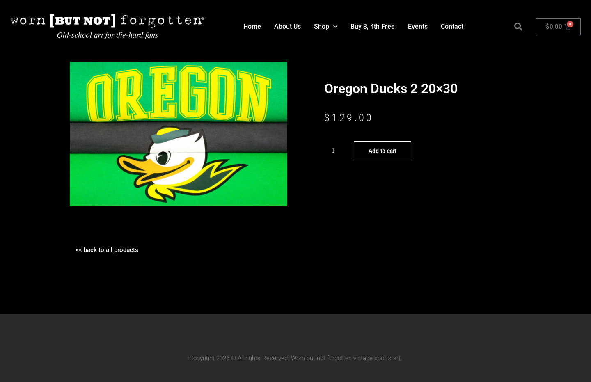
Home (252, 26)
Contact (452, 26)
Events (418, 26)
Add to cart (382, 150)
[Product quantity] (336, 150)
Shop (325, 26)
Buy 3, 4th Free (372, 26)
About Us (287, 26)
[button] (518, 26)
